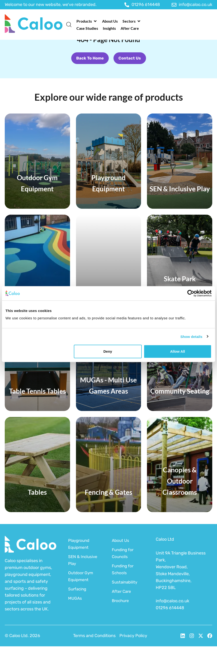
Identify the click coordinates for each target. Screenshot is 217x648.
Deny (108, 351)
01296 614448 (170, 609)
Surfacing (78, 590)
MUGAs (75, 600)
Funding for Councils (123, 555)
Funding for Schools (123, 571)
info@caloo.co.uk (172, 602)
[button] (87, 21)
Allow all (177, 351)
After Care (122, 593)
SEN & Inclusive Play (83, 562)
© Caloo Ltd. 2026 (22, 637)
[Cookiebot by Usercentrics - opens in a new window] (191, 293)
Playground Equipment (79, 545)
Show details (191, 336)
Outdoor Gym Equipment (81, 578)
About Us (121, 542)
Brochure (121, 602)
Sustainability (125, 583)
